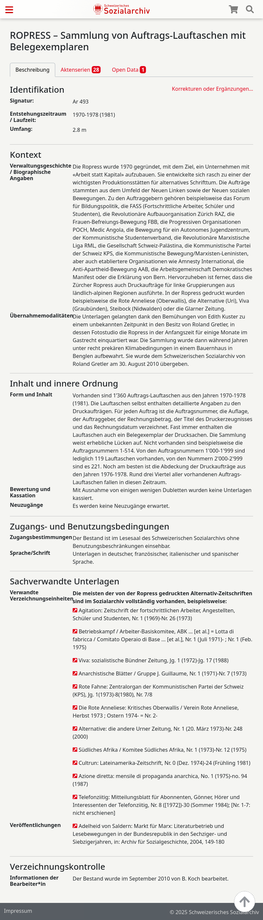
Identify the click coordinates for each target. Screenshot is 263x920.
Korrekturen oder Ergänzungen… (212, 88)
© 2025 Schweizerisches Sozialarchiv (214, 912)
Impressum (18, 910)
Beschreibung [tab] (32, 69)
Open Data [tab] (129, 69)
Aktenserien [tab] (81, 69)
